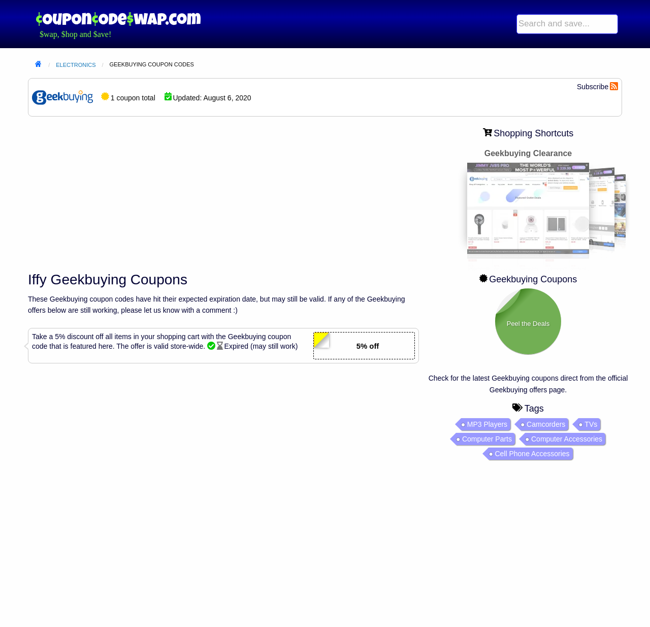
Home (38, 65)
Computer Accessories (566, 439)
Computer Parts (487, 439)
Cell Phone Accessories (532, 454)
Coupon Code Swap (118, 19)
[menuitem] (567, 24)
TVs (590, 424)
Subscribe (592, 87)
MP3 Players (487, 424)
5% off (367, 346)
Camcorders (546, 424)
